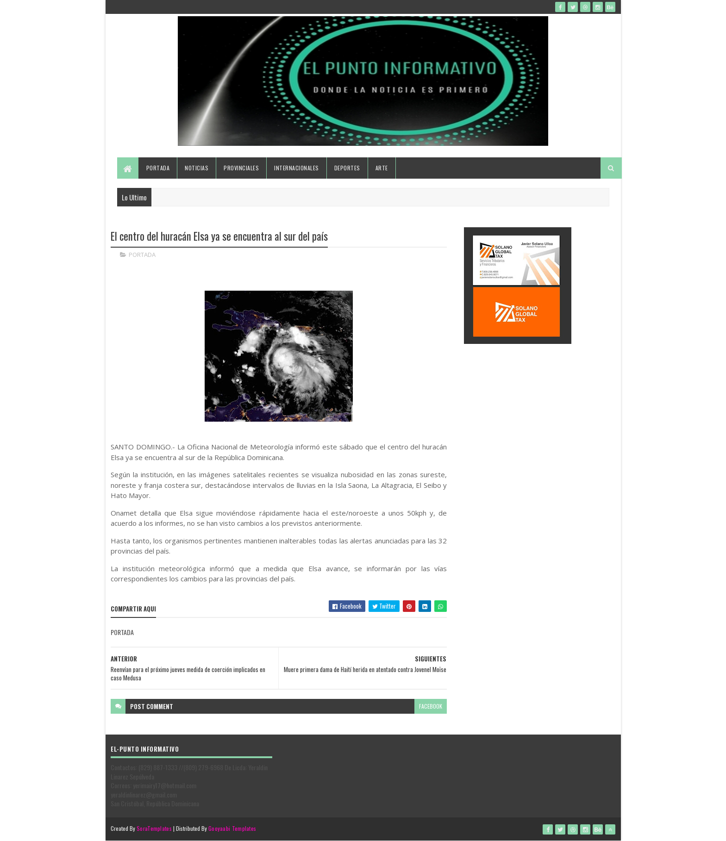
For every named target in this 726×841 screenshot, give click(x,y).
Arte (382, 168)
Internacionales (296, 168)
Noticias (196, 168)
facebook (430, 706)
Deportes (347, 168)
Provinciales (241, 168)
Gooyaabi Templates (232, 828)
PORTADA (142, 254)
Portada (158, 168)
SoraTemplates (154, 828)
